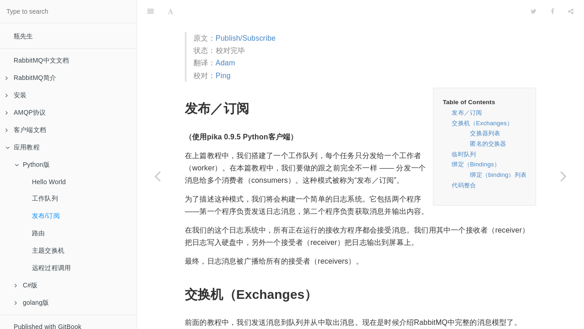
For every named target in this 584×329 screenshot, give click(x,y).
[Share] (570, 11)
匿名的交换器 (488, 143)
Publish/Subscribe (246, 38)
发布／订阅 (467, 112)
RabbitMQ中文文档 (41, 60)
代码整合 (464, 185)
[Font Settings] (170, 11)
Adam (225, 63)
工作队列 (45, 198)
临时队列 (464, 154)
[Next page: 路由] (563, 176)
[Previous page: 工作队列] (157, 176)
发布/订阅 (46, 215)
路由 (38, 233)
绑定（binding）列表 (498, 174)
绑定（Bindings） (476, 164)
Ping (223, 76)
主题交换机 (48, 250)
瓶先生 (23, 36)
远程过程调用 (51, 267)
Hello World (49, 182)
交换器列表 (485, 133)
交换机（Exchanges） (482, 123)
